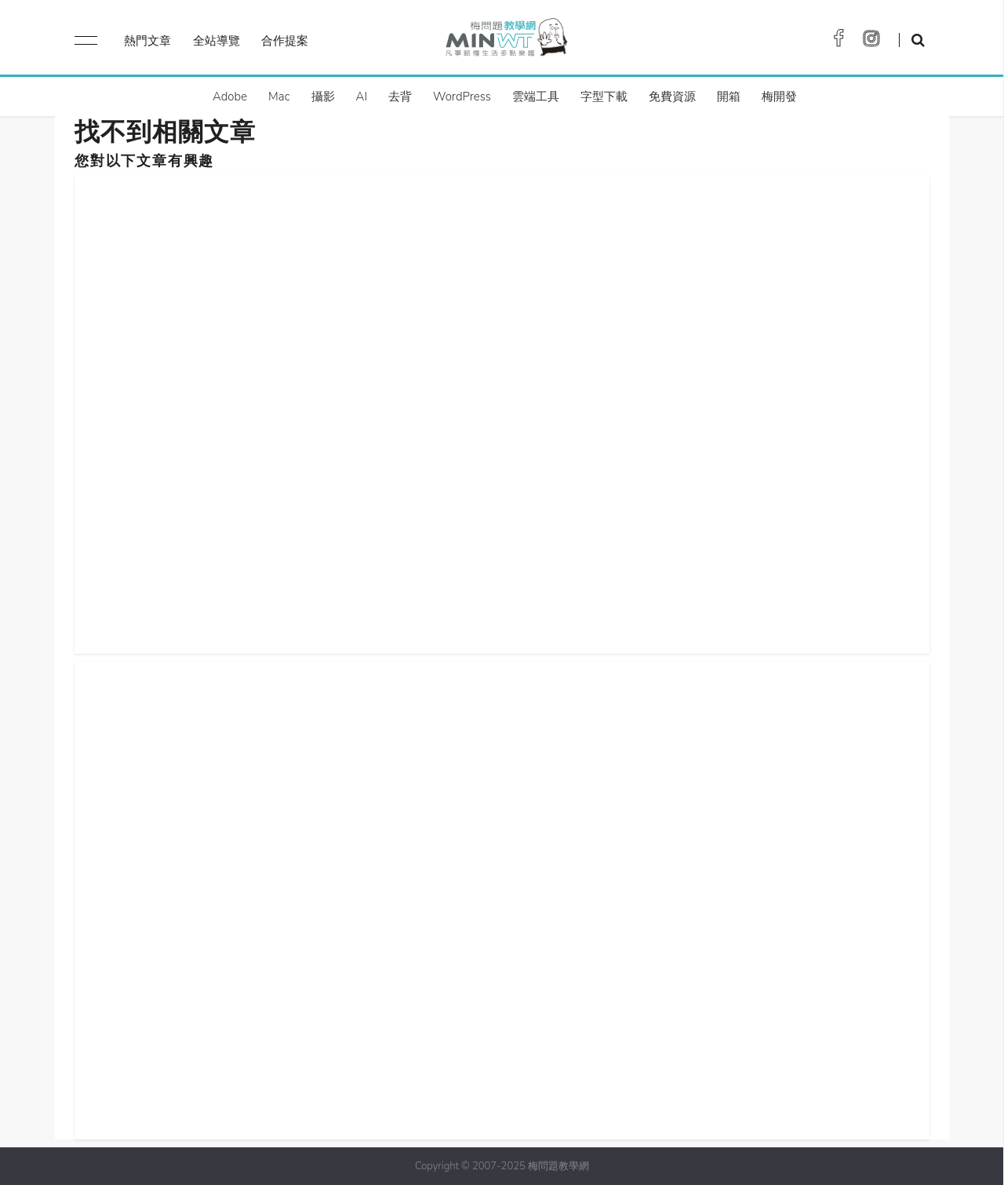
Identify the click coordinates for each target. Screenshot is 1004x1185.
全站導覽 (216, 41)
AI (362, 96)
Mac (278, 96)
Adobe (230, 96)
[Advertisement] (502, 410)
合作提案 (284, 41)
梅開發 (779, 96)
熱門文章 (147, 41)
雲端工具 (535, 96)
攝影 (323, 96)
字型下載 (604, 96)
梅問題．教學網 (505, 41)
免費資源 (672, 96)
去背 (400, 96)
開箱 (728, 96)
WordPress (462, 96)
